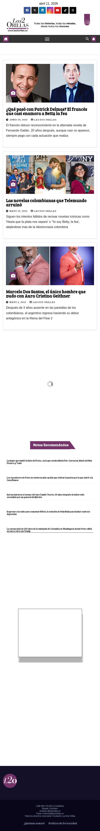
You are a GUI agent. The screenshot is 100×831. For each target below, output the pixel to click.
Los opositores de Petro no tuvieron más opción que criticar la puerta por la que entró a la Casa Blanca (50, 479)
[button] (87, 39)
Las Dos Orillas (44, 119)
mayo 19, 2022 (19, 210)
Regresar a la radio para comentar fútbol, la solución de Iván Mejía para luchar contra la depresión (48, 513)
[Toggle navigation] (47, 39)
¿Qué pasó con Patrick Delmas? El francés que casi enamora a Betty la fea (46, 111)
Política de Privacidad (62, 823)
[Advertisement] (50, 562)
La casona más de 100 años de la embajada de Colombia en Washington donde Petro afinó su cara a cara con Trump (49, 530)
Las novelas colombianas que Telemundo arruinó (46, 203)
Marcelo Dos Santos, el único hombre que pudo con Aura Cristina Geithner (46, 294)
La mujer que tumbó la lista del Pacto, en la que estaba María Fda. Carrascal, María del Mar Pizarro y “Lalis (49, 462)
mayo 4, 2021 (18, 302)
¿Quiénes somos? (34, 823)
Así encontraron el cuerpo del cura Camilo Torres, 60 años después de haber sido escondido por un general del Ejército (45, 496)
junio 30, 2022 (19, 119)
